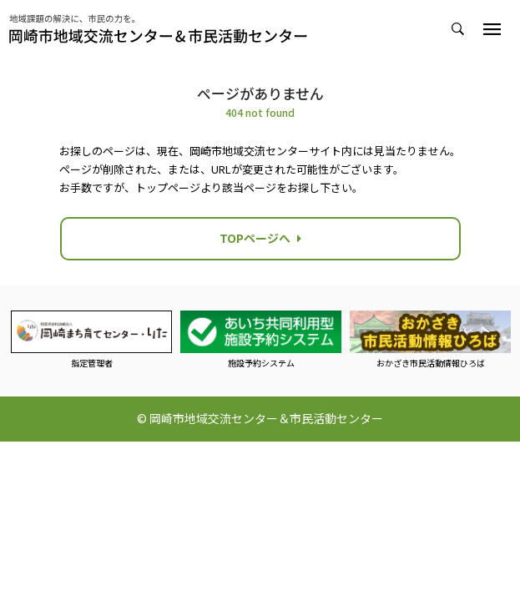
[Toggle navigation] (492, 29)
